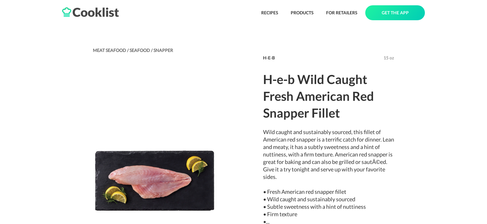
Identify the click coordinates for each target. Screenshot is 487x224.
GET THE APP (395, 12)
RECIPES (269, 12)
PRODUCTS (302, 12)
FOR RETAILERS (341, 12)
